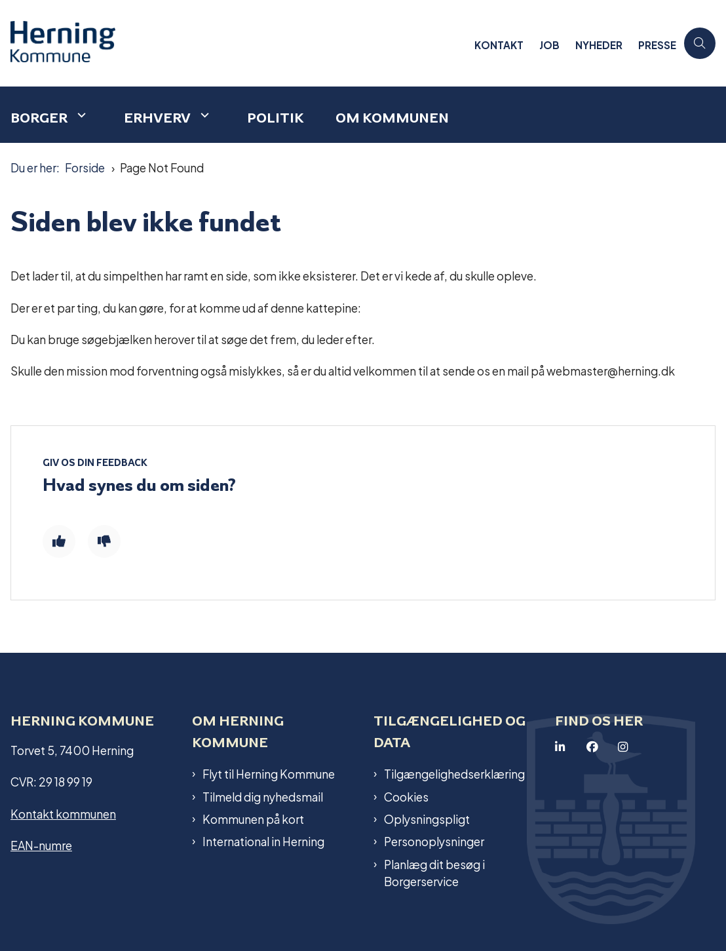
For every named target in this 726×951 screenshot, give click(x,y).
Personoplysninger (434, 840)
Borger (38, 117)
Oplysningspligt (427, 818)
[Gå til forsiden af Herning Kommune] (64, 43)
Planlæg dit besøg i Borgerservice (434, 872)
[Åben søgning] (700, 43)
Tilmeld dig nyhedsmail (262, 796)
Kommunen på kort (253, 818)
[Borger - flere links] (79, 115)
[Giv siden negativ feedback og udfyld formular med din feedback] (104, 541)
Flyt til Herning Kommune (268, 773)
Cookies (406, 796)
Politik (275, 117)
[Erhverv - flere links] (203, 115)
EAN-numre (41, 844)
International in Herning (263, 840)
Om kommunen (392, 117)
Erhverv (157, 117)
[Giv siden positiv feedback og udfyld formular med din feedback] (59, 541)
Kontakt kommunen (63, 813)
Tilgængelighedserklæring (454, 773)
